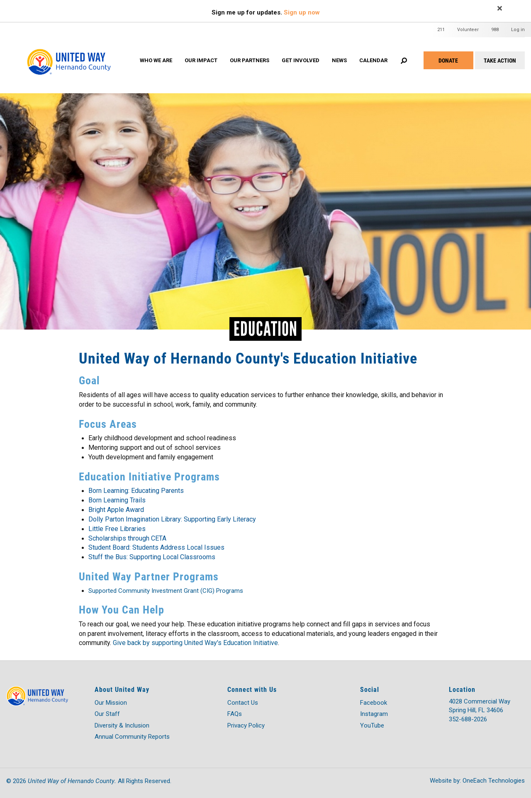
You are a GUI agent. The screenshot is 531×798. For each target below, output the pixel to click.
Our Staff (107, 714)
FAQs (234, 714)
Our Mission (111, 702)
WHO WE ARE (156, 60)
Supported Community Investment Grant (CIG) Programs (165, 590)
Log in (518, 29)
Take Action (500, 60)
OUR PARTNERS (249, 60)
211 (441, 29)
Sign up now (302, 12)
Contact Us (242, 702)
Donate (448, 60)
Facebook (373, 702)
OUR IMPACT (201, 60)
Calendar (373, 60)
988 (495, 29)
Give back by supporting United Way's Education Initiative (195, 643)
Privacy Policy (246, 725)
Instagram (374, 714)
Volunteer (468, 29)
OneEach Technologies (494, 780)
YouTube (372, 725)
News (339, 60)
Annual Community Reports (132, 736)
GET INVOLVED (300, 60)
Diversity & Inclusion (122, 725)
